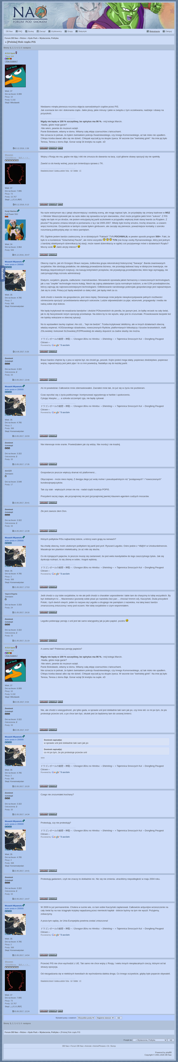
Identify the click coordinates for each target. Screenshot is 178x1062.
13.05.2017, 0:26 (21, 352)
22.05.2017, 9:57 (21, 730)
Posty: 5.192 (10, 100)
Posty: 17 (9, 484)
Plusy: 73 (9, 194)
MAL (67, 170)
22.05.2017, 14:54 (21, 955)
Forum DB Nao (11, 1032)
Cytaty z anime (59, 170)
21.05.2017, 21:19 (21, 641)
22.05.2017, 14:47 (21, 899)
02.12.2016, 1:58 (21, 148)
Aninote (88, 1046)
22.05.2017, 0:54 (21, 702)
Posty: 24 (9, 608)
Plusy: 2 (8, 300)
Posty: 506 (9, 250)
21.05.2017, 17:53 (21, 587)
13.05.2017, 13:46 (21, 380)
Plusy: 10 (9, 97)
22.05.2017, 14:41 (21, 871)
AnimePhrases (99, 1046)
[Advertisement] (106, 76)
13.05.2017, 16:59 (21, 436)
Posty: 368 (9, 303)
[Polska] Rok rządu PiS (21, 41)
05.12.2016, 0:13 (21, 205)
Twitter (75, 170)
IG (71, 170)
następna (27, 48)
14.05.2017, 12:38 (21, 531)
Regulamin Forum (47, 170)
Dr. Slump (111, 1046)
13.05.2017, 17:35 (21, 464)
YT (80, 170)
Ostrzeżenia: (11, 372)
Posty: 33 (9, 375)
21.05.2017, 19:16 (21, 612)
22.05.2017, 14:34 (21, 814)
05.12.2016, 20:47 (21, 255)
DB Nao (65, 1046)
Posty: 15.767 (11, 197)
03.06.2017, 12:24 (21, 1011)
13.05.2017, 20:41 (21, 503)
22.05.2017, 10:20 (21, 786)
